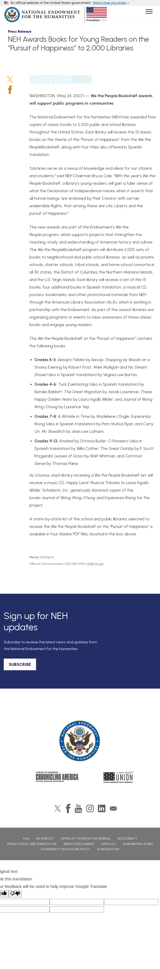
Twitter (10, 79)
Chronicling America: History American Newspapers (57, 777)
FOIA (26, 838)
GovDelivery (113, 808)
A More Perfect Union (118, 777)
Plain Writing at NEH (138, 844)
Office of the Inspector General (86, 838)
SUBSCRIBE (20, 664)
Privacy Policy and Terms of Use (32, 844)
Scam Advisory (108, 849)
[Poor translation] (15, 893)
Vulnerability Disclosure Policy (65, 849)
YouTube (78, 808)
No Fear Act (45, 838)
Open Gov (108, 844)
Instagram (90, 808)
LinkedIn (101, 808)
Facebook (10, 90)
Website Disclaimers (79, 844)
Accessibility (128, 838)
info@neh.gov (95, 564)
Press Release (19, 31)
